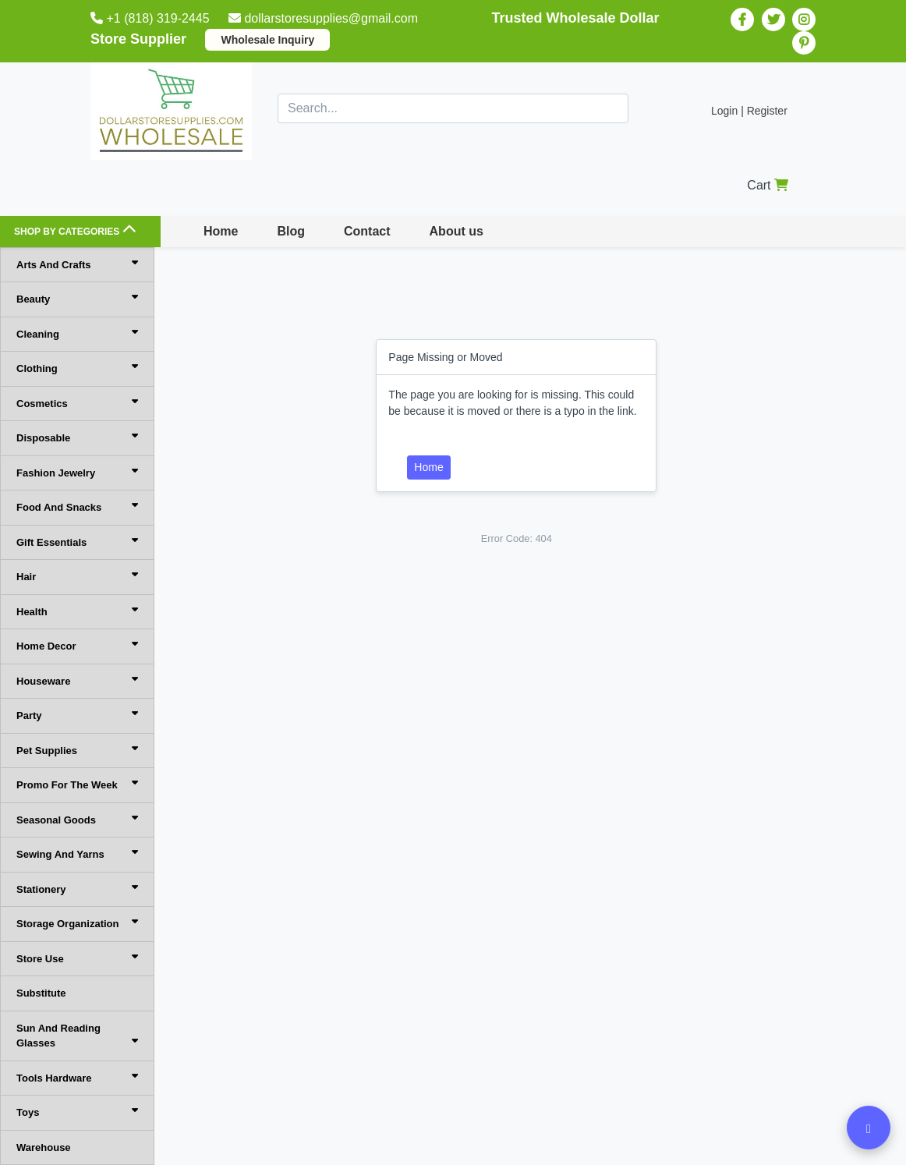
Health (77, 611)
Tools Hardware (77, 1077)
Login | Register (749, 110)
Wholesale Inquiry (267, 40)
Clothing (77, 367)
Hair (77, 575)
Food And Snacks (77, 506)
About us (456, 231)
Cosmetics (77, 402)
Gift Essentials (77, 541)
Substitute (41, 993)
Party (77, 714)
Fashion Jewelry (77, 472)
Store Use (77, 958)
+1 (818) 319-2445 (151, 18)
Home (220, 231)
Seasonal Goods (77, 819)
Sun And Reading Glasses (77, 1036)
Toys (77, 1111)
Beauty (77, 298)
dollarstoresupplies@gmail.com (324, 18)
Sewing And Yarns (77, 853)
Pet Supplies (77, 749)
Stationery (77, 888)
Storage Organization (77, 923)
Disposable (77, 437)
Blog (291, 231)
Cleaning (77, 333)
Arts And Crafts (77, 264)
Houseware (77, 680)
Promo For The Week (77, 784)
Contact (367, 231)
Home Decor (77, 645)
